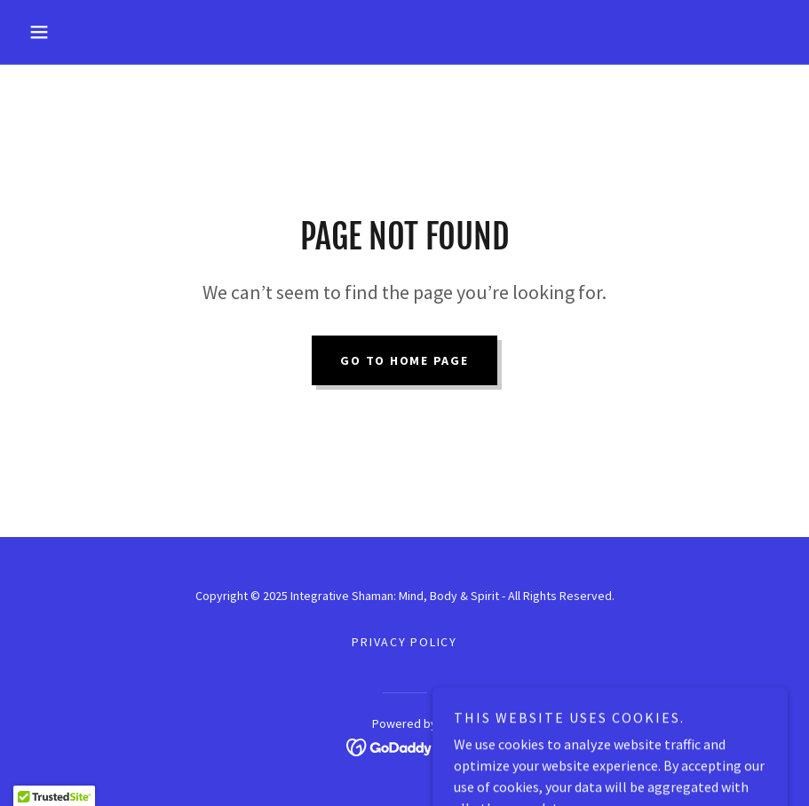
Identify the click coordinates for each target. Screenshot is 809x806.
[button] (78, 32)
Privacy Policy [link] (404, 642)
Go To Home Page (404, 360)
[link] (404, 746)
